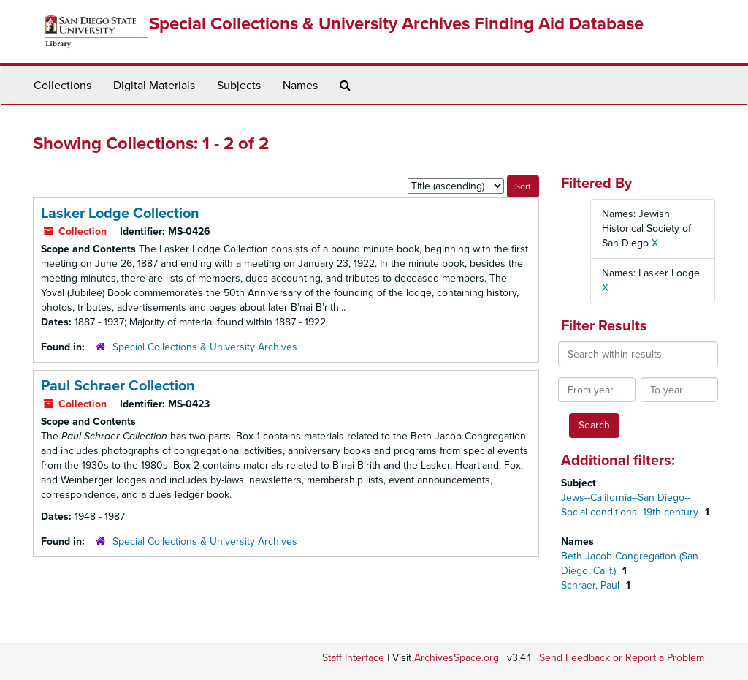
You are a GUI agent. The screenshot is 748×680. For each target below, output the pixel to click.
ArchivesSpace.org (456, 657)
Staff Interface (353, 657)
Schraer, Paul (591, 585)
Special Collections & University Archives (204, 347)
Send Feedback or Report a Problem (621, 657)
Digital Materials (154, 85)
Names (300, 85)
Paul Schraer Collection (118, 386)
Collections (62, 85)
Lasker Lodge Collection (120, 213)
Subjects (239, 85)
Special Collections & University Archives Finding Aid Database (396, 23)
